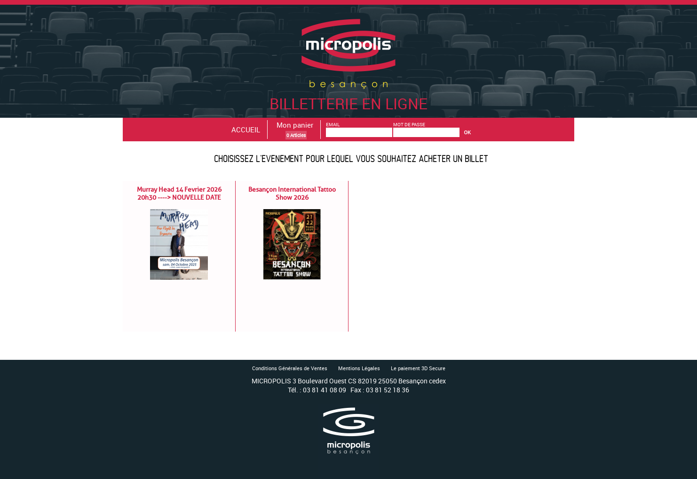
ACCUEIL (245, 129)
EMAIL (333, 124)
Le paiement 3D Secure (418, 368)
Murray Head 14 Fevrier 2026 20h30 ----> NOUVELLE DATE (179, 194)
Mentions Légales (359, 368)
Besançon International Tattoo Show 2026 (292, 194)
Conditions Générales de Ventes (289, 368)
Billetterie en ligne (348, 93)
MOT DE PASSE (409, 124)
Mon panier (295, 125)
